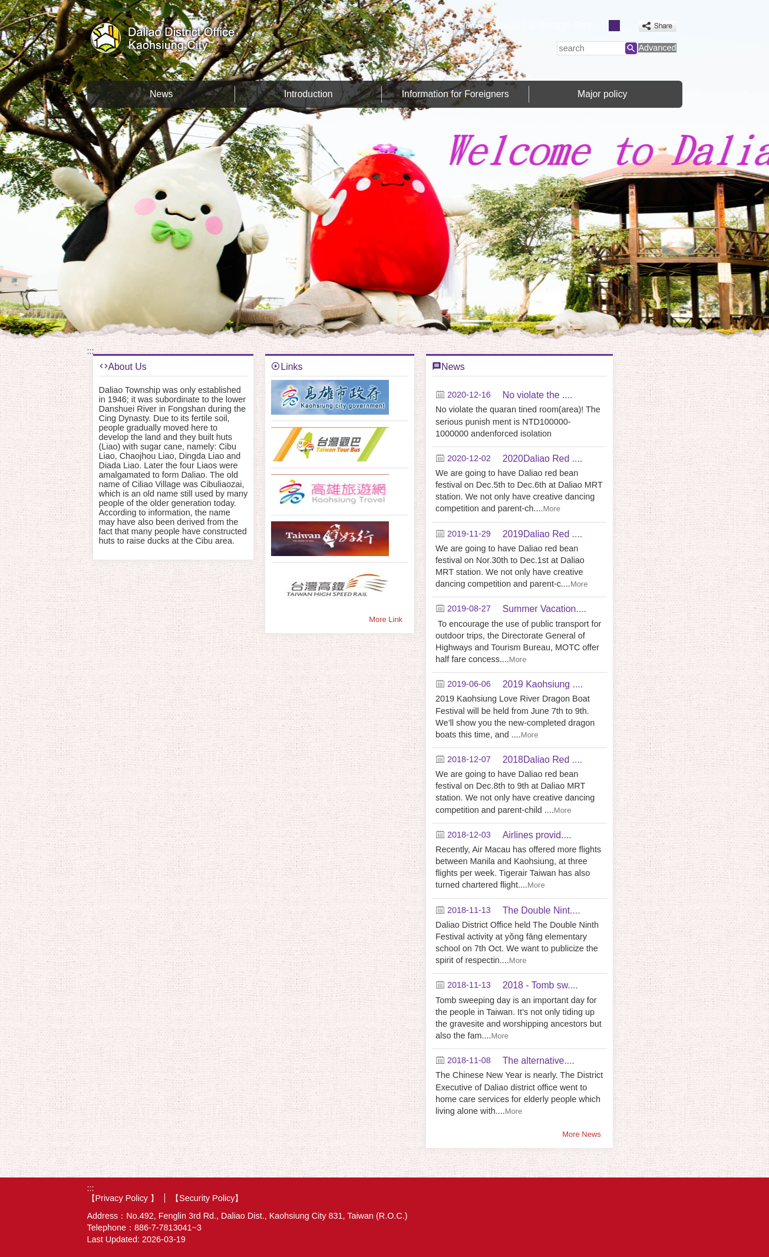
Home (470, 26)
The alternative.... (539, 1061)
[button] (631, 48)
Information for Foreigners (455, 94)
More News (581, 1134)
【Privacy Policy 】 (123, 1198)
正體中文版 (549, 25)
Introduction (308, 94)
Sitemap (505, 26)
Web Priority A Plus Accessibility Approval (639, 1197)
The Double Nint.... (541, 910)
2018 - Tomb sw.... (540, 985)
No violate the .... (538, 395)
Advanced (657, 47)
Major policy (602, 94)
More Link (385, 619)
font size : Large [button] (627, 26)
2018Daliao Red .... (543, 760)
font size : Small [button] (601, 26)
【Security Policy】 (207, 1198)
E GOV (581, 1196)
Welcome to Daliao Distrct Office (186, 37)
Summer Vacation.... (544, 609)
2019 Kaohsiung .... (543, 684)
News (161, 94)
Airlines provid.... (537, 835)
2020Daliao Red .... (543, 459)
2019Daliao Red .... (543, 534)
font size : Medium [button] (614, 25)
